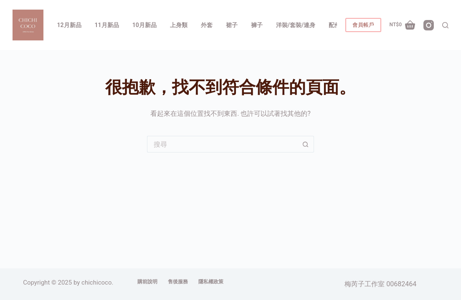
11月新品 (107, 25)
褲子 (257, 25)
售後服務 (178, 282)
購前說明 (147, 282)
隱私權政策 (210, 282)
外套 (207, 25)
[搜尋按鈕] (305, 144)
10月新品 (144, 25)
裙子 (232, 25)
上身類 (178, 25)
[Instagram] (428, 25)
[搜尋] (445, 25)
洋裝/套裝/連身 (295, 25)
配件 (334, 25)
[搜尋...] (222, 144)
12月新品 (69, 25)
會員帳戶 (363, 25)
